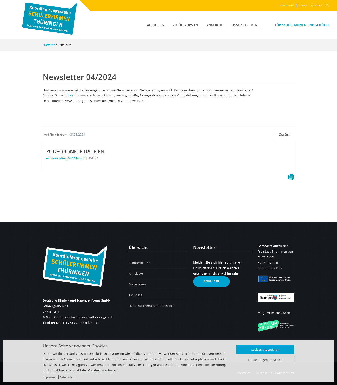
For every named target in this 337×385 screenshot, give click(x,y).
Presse (303, 5)
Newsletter (287, 5)
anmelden (211, 281)
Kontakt (316, 5)
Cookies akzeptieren (265, 349)
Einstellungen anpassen (265, 360)
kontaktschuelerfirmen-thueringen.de (83, 317)
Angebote (215, 25)
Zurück (285, 134)
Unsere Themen (245, 25)
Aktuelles (155, 25)
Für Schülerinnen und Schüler (302, 25)
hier (70, 95)
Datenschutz (68, 377)
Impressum (50, 377)
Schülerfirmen (185, 25)
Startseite (49, 45)
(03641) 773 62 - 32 (70, 323)
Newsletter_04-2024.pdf (68, 158)
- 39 (95, 323)
